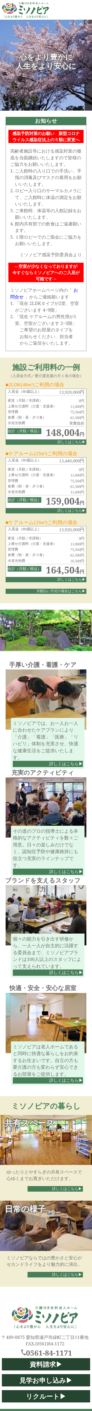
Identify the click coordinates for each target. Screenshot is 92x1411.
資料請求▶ (46, 1364)
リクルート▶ (46, 1396)
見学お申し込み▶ (45, 1380)
